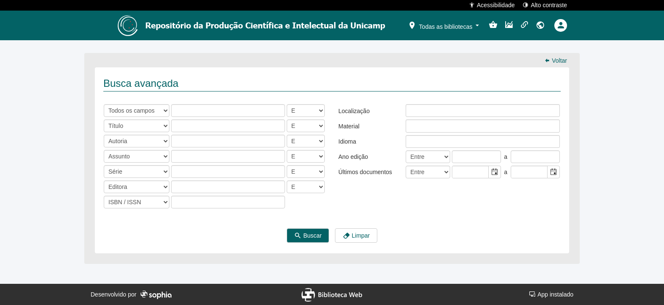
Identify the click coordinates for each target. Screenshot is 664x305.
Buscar (307, 236)
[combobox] (470, 172)
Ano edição (353, 156)
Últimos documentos (365, 172)
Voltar (555, 60)
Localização (354, 111)
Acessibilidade (492, 5)
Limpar (356, 236)
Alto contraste (545, 5)
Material (349, 126)
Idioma (347, 141)
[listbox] (412, 110)
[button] (443, 25)
